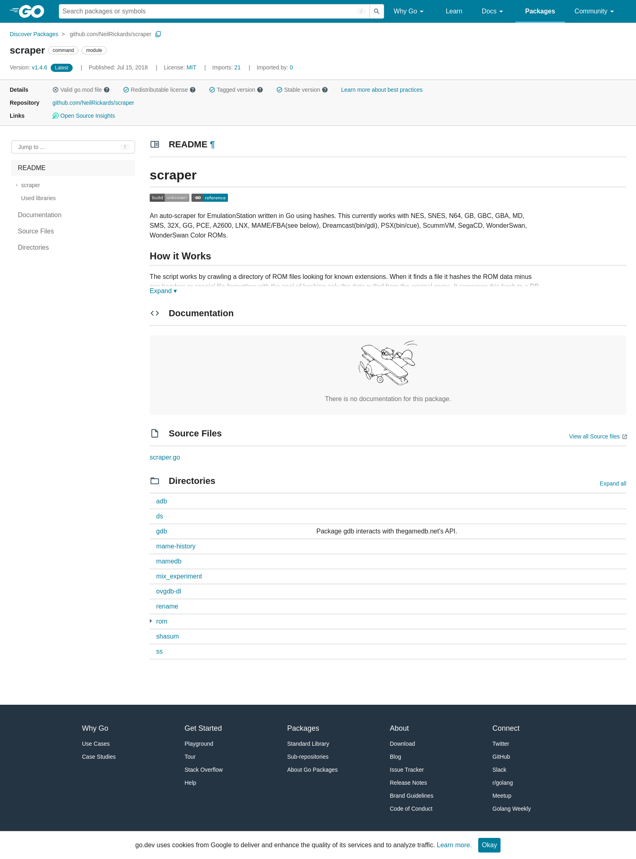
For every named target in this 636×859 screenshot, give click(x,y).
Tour (190, 756)
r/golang (502, 782)
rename (167, 606)
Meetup (501, 795)
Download (402, 743)
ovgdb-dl (168, 591)
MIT (191, 67)
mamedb (168, 561)
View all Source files (594, 436)
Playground (199, 743)
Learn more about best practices (382, 89)
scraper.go (165, 457)
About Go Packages (312, 769)
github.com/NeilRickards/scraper (111, 34)
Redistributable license (159, 89)
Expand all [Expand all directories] (613, 483)
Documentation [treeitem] (40, 215)
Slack (499, 769)
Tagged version (236, 89)
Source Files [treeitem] (36, 231)
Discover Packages (34, 34)
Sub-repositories (308, 756)
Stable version (302, 89)
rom (162, 621)
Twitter (500, 743)
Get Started (203, 728)
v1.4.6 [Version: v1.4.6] (29, 67)
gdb (161, 531)
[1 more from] (151, 621)
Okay (489, 845)
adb (161, 501)
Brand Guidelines (411, 795)
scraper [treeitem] (30, 185)
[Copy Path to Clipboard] (158, 34)
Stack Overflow (204, 769)
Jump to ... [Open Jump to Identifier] (31, 147)
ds (159, 516)
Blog (395, 756)
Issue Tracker (407, 769)
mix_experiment (179, 576)
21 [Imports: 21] (227, 67)
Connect (506, 728)
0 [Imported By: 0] (275, 67)
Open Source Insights (83, 115)
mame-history (176, 546)
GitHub (501, 756)
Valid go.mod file (81, 89)
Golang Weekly (511, 808)
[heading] (34, 11)
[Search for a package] (214, 11)
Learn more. (454, 845)
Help (190, 782)
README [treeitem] (31, 167)
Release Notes (408, 782)
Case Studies (99, 756)
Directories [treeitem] (33, 247)
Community (596, 11)
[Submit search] (377, 11)
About (399, 728)
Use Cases (96, 743)
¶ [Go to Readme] (212, 144)
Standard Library (308, 743)
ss (159, 651)
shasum (167, 636)
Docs (494, 11)
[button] (55, 89)
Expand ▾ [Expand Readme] (163, 290)
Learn (454, 11)
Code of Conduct (411, 808)
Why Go (410, 11)
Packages (540, 11)
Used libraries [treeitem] (38, 198)
